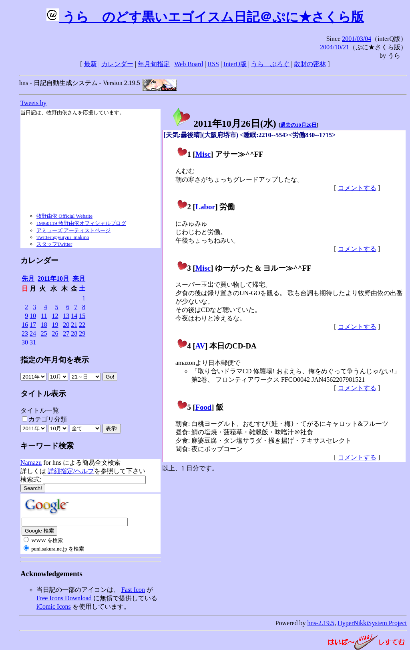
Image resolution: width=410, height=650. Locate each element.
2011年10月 (53, 278)
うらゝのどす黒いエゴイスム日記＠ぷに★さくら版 (205, 17)
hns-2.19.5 (321, 623)
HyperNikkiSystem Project (372, 623)
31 (33, 342)
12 (55, 315)
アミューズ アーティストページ (73, 230)
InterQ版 (235, 64)
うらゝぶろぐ (270, 64)
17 (33, 324)
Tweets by (33, 102)
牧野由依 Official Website (64, 216)
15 (82, 315)
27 (66, 333)
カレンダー (117, 64)
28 (74, 333)
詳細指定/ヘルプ (71, 471)
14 (74, 315)
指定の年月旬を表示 (54, 360)
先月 (28, 278)
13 (66, 315)
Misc (203, 154)
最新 (90, 64)
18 (44, 324)
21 (74, 324)
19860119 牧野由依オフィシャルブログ (81, 223)
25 (44, 333)
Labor (205, 206)
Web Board (188, 64)
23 (25, 333)
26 (55, 333)
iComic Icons (53, 606)
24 (33, 333)
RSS (213, 64)
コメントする (357, 187)
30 (25, 342)
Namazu (31, 462)
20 (66, 324)
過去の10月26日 (298, 125)
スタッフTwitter (54, 244)
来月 (78, 278)
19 (55, 324)
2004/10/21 (334, 47)
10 (33, 315)
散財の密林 (310, 64)
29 (82, 333)
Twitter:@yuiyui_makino (62, 237)
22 (82, 324)
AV (200, 346)
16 (25, 324)
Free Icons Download (64, 598)
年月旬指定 (154, 64)
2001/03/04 (356, 38)
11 (44, 315)
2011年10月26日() (224, 123)
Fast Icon (133, 589)
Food (203, 407)
